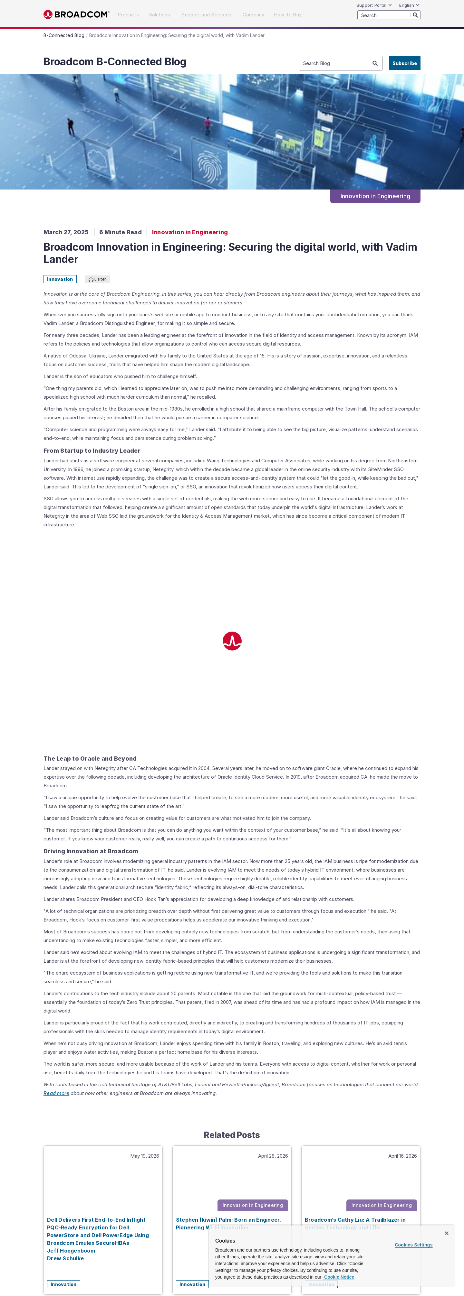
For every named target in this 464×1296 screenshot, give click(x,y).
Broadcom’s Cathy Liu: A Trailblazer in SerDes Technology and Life (355, 1005)
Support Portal (374, 5)
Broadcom (77, 14)
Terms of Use (203, 1239)
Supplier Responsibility (160, 1239)
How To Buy (223, 1211)
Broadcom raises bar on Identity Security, (105, 1269)
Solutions (101, 1211)
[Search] (415, 15)
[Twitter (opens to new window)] (353, 1213)
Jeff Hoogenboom (71, 1032)
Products (72, 1211)
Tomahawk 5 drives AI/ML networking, (190, 1269)
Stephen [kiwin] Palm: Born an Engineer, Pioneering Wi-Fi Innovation (228, 1005)
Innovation (60, 279)
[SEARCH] (389, 15)
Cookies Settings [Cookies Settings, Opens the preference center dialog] (414, 1244)
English (409, 5)
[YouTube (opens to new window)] (380, 1213)
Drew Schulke (65, 1040)
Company (191, 1211)
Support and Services (146, 1211)
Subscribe (404, 63)
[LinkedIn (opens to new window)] (326, 1213)
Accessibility (74, 1239)
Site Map (122, 1239)
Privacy (100, 1239)
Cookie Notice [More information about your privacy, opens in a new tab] (338, 1277)
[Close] (447, 1233)
